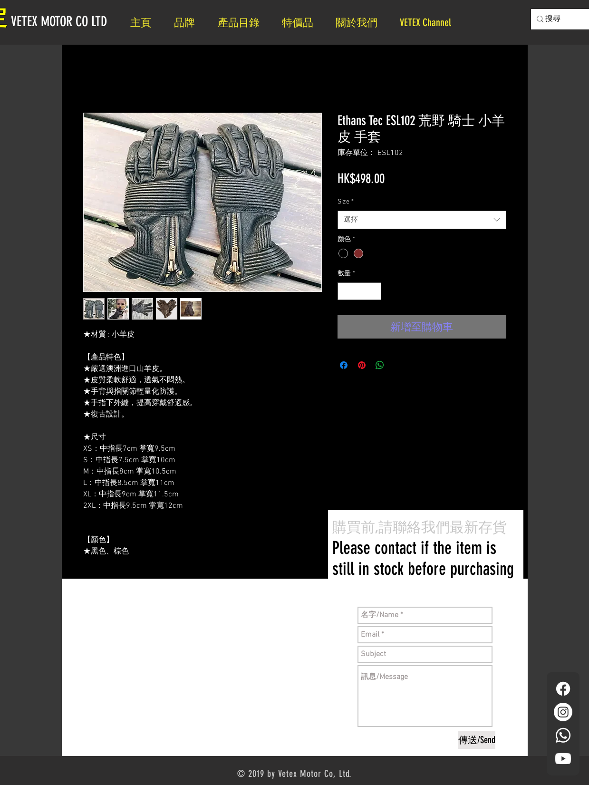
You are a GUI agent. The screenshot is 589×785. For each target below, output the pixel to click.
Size (346, 202)
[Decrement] (345, 291)
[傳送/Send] (476, 740)
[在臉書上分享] (343, 365)
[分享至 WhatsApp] (380, 365)
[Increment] (374, 291)
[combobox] (422, 220)
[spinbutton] (359, 291)
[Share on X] (398, 365)
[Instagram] (563, 712)
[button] (360, 23)
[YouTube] (563, 758)
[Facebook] (563, 688)
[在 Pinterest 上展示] (361, 365)
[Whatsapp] (563, 735)
